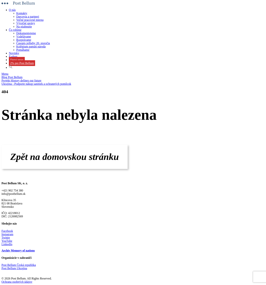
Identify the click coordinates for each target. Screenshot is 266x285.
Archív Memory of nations (18, 250)
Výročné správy (25, 23)
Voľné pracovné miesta (30, 19)
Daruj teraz (16, 59)
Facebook (7, 231)
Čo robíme (15, 29)
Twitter (5, 237)
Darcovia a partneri (27, 16)
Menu (4, 73)
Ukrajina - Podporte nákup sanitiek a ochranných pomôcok (36, 83)
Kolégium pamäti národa (31, 46)
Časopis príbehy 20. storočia (33, 43)
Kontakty (21, 13)
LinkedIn (6, 244)
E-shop (13, 56)
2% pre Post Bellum (22, 63)
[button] (11, 67)
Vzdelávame (23, 36)
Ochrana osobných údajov (16, 281)
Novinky (14, 53)
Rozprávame (23, 39)
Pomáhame (22, 49)
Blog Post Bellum (12, 77)
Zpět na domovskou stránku (64, 156)
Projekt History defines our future (21, 80)
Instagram (7, 234)
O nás (12, 9)
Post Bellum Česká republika (18, 265)
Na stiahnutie (24, 26)
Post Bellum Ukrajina (14, 268)
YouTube (6, 240)
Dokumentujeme (26, 33)
